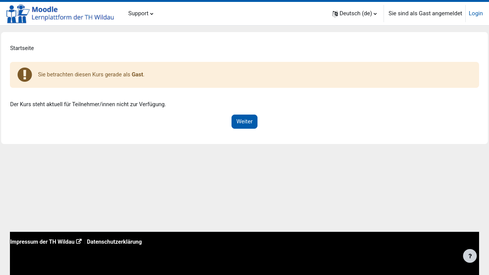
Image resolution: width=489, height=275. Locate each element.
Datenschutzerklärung (135, 241)
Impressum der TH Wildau (60, 241)
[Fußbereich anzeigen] (470, 256)
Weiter (244, 123)
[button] (354, 13)
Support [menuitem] (138, 13)
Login (476, 13)
